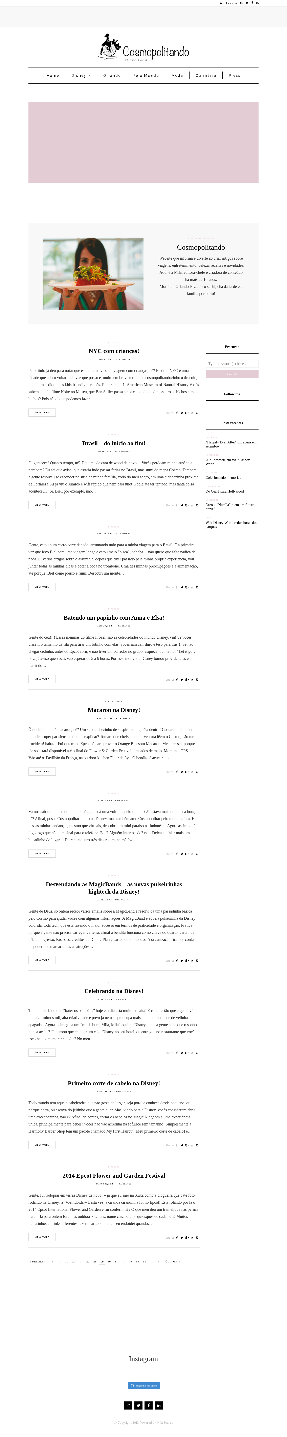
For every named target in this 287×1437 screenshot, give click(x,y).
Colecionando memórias (223, 478)
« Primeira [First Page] (38, 1261)
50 (137, 1261)
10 (67, 1261)
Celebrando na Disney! (114, 996)
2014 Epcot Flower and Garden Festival (114, 1181)
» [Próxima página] (159, 1261)
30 (109, 1261)
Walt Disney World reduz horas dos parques (231, 525)
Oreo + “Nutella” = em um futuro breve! (230, 507)
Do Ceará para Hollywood (225, 491)
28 (95, 1261)
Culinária (206, 75)
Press (235, 75)
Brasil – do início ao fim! (114, 449)
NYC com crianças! (114, 356)
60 (144, 1261)
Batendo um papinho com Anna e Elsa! (114, 623)
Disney (78, 75)
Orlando (112, 75)
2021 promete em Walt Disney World (228, 462)
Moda (177, 75)
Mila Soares (122, 365)
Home (53, 75)
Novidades (212, 455)
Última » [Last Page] (172, 1261)
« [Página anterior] (53, 1261)
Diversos (114, 348)
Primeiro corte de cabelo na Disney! (114, 1089)
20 (74, 1261)
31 (116, 1261)
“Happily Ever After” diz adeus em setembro (231, 444)
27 (88, 1261)
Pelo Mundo (146, 75)
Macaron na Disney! (114, 715)
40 (130, 1261)
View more (42, 418)
